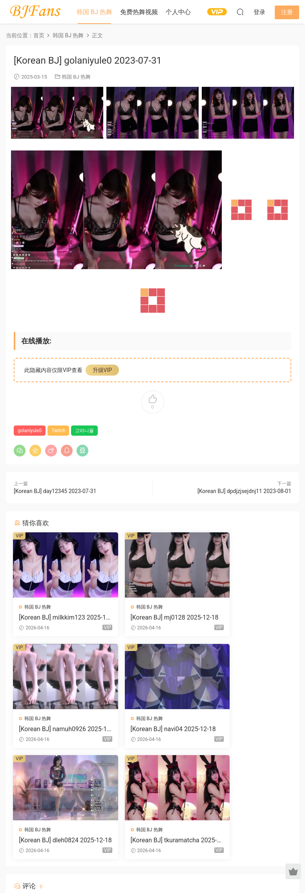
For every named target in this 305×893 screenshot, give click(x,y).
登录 (159, 795)
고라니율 (84, 430)
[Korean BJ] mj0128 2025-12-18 (151, 618)
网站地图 (226, 866)
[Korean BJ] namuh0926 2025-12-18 (246, 618)
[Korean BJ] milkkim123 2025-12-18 (57, 618)
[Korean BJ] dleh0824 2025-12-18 (152, 729)
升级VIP (102, 370)
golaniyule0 (30, 430)
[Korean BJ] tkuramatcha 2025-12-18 (247, 729)
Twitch (58, 430)
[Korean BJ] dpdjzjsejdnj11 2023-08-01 (244, 491)
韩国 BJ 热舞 (94, 12)
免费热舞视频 (139, 12)
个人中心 (178, 12)
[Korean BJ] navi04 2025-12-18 (56, 729)
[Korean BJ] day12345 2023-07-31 (55, 491)
